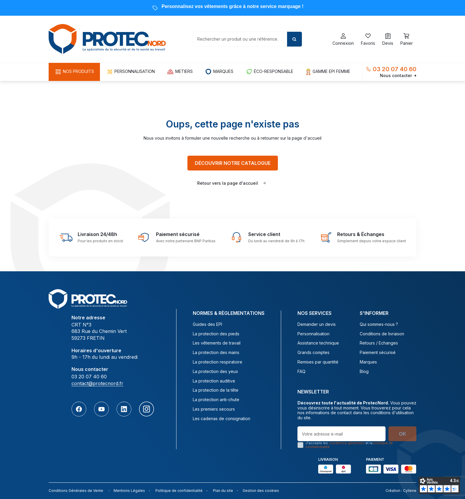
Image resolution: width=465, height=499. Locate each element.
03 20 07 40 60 (394, 69)
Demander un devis (316, 324)
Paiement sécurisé (378, 352)
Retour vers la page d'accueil (227, 183)
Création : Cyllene (401, 490)
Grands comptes (313, 352)
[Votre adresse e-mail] (341, 433)
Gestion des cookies (261, 490)
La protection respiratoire (217, 362)
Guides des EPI (207, 324)
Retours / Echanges (379, 343)
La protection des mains (216, 352)
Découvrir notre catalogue (232, 163)
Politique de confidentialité (179, 490)
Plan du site (223, 490)
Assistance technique (318, 343)
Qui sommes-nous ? (379, 324)
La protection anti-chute (216, 399)
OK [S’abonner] (402, 434)
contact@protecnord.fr (97, 383)
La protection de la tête (215, 390)
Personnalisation (313, 333)
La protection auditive (214, 381)
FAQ (301, 371)
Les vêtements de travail (217, 343)
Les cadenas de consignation (221, 418)
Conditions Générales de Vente (76, 490)
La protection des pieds (216, 333)
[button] (74, 72)
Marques (368, 362)
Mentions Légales (129, 490)
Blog (364, 371)
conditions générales (346, 443)
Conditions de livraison (382, 333)
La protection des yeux (215, 371)
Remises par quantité (317, 362)
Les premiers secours (214, 409)
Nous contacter (398, 75)
